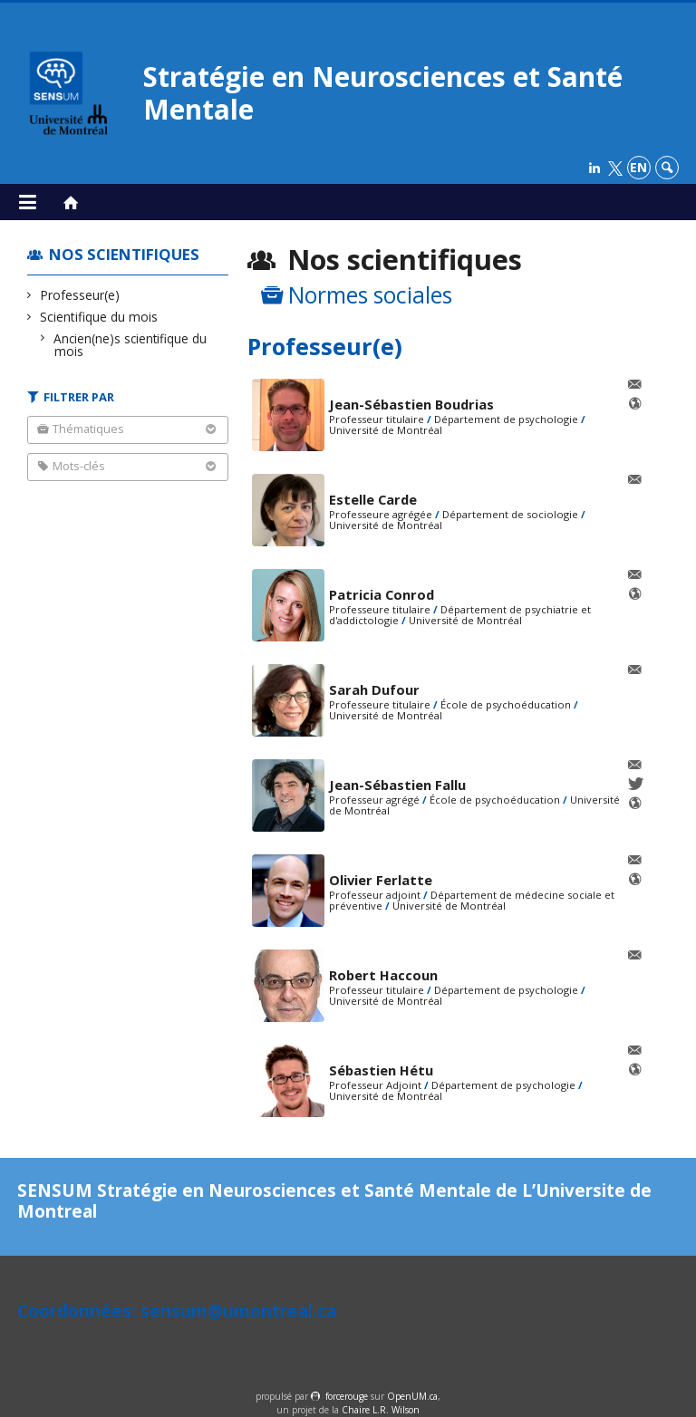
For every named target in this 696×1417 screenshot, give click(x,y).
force (346, 1396)
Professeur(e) (80, 295)
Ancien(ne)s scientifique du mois (130, 345)
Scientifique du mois (99, 316)
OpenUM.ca (412, 1396)
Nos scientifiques (124, 254)
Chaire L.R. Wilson (381, 1409)
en (638, 167)
